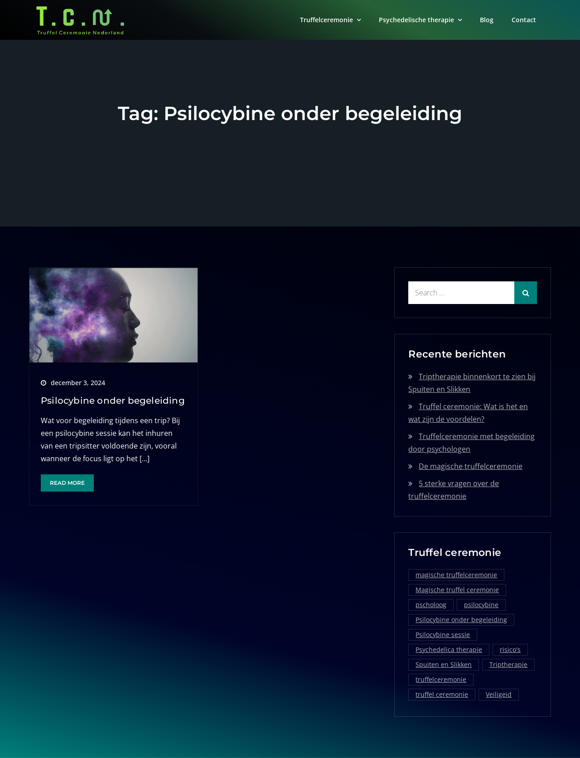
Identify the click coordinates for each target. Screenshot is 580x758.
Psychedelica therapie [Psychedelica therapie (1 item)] (449, 649)
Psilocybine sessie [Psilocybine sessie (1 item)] (443, 634)
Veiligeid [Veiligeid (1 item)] (499, 694)
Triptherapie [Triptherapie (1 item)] (508, 664)
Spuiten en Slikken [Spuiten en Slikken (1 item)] (444, 664)
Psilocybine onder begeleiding (113, 400)
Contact (524, 19)
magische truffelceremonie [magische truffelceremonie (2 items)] (456, 574)
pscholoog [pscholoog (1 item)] (431, 604)
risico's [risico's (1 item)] (510, 649)
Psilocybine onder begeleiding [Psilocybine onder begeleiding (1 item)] (461, 619)
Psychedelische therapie (416, 19)
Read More (67, 482)
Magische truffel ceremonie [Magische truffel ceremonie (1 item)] (457, 589)
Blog (486, 19)
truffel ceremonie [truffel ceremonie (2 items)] (442, 694)
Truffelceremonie (326, 19)
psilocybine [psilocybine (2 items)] (481, 604)
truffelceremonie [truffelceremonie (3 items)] (441, 679)
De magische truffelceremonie (470, 466)
